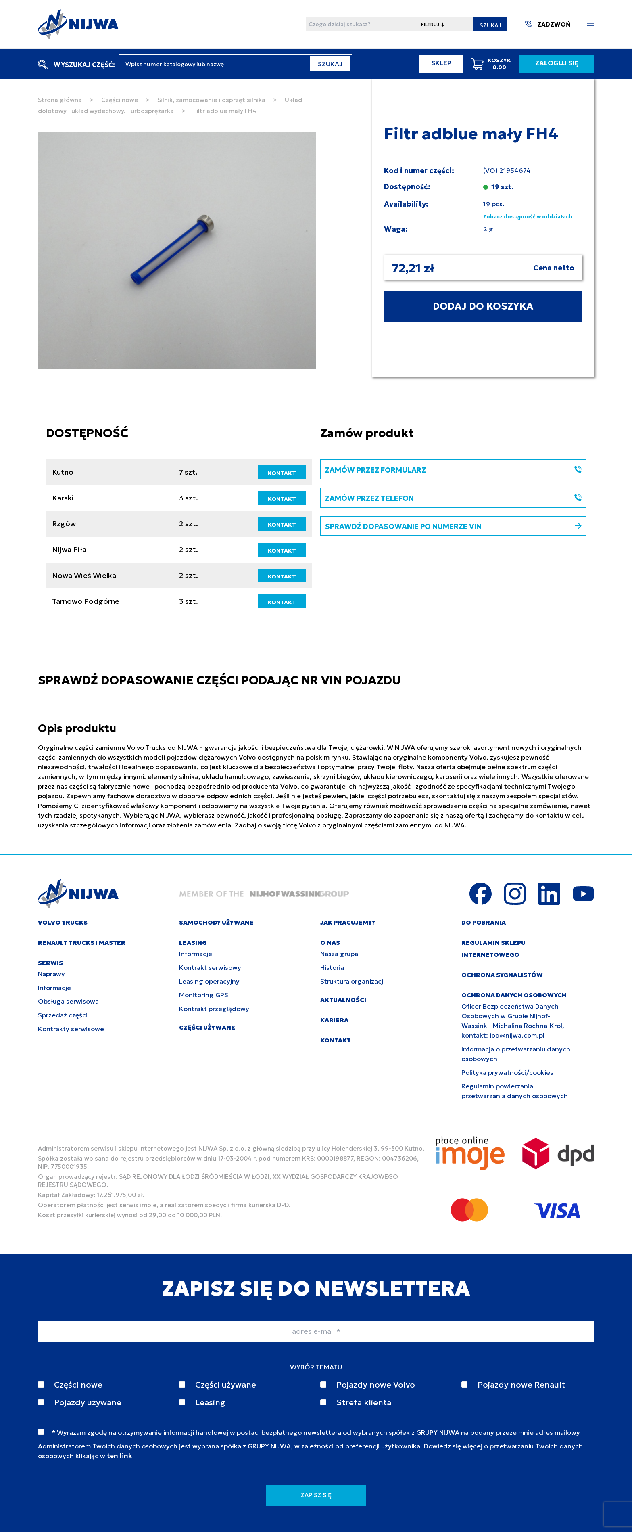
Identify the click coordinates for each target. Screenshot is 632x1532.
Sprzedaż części (63, 1015)
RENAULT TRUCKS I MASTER (81, 942)
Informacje (54, 988)
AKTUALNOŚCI (343, 1000)
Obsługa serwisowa (68, 1001)
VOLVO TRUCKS (63, 922)
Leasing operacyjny (209, 981)
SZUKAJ (490, 25)
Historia (332, 967)
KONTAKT (282, 473)
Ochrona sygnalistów (502, 975)
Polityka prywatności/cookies (507, 1072)
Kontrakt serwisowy (210, 967)
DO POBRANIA (483, 922)
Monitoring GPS (203, 995)
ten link (119, 1456)
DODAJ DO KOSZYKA (483, 306)
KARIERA (334, 1020)
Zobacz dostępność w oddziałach (527, 216)
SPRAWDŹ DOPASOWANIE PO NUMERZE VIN (453, 526)
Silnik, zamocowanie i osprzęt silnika (211, 100)
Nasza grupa (339, 954)
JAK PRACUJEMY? (347, 922)
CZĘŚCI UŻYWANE (207, 1027)
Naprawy (51, 974)
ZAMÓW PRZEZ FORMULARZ (453, 470)
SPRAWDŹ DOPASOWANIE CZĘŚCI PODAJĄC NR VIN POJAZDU (219, 680)
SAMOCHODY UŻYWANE (216, 922)
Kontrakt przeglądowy (214, 1009)
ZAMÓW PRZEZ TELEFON (453, 498)
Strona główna (60, 100)
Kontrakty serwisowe (71, 1029)
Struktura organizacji (352, 981)
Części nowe (119, 100)
